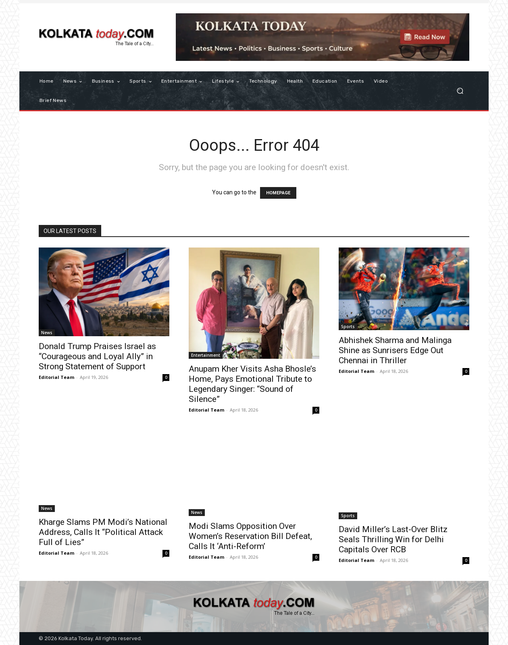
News (46, 332)
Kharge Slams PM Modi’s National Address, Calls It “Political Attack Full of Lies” (103, 532)
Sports (348, 326)
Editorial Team (56, 377)
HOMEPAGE (278, 193)
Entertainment (205, 355)
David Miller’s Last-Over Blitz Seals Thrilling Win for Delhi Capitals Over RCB (393, 539)
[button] (459, 90)
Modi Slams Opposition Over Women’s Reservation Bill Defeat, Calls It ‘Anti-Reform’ (250, 536)
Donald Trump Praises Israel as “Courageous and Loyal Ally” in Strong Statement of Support (97, 356)
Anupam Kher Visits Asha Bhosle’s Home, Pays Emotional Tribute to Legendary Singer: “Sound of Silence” (252, 384)
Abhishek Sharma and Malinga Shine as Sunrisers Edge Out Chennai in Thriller (395, 350)
